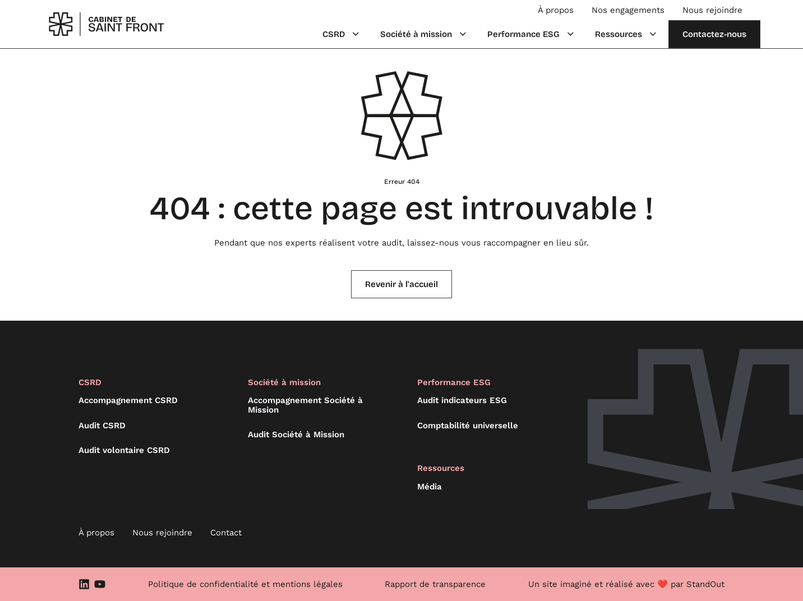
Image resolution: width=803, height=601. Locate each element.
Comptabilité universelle (467, 425)
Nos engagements (628, 10)
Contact (226, 533)
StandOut (705, 584)
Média (429, 487)
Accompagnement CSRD (128, 400)
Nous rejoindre (712, 10)
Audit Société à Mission (296, 434)
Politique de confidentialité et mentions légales (245, 584)
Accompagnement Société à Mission (305, 405)
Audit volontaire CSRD (124, 450)
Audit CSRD (102, 425)
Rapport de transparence (435, 584)
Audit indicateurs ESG (462, 400)
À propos (556, 10)
